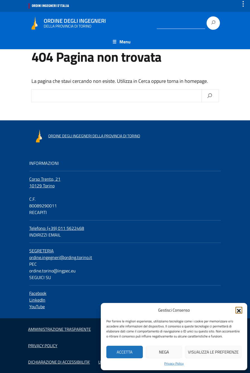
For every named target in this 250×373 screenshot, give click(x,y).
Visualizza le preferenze (213, 352)
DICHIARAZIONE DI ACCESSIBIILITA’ (59, 362)
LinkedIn (37, 300)
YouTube (37, 306)
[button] (239, 310)
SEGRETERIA (41, 250)
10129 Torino (42, 185)
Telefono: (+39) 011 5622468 (56, 228)
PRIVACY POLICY (42, 345)
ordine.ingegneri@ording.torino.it (60, 257)
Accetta (125, 352)
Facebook (37, 293)
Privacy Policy (174, 363)
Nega (164, 352)
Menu (125, 41)
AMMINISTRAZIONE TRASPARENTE (59, 329)
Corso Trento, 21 (44, 179)
